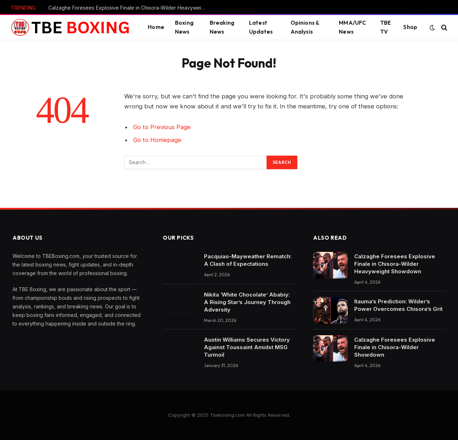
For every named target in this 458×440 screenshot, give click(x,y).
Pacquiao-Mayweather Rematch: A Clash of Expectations (248, 260)
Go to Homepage (157, 139)
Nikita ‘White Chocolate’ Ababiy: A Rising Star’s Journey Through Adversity (247, 302)
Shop (410, 27)
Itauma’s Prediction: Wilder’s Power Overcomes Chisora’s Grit (398, 305)
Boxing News (184, 27)
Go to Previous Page (162, 127)
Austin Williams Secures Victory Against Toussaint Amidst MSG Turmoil (247, 347)
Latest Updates (261, 27)
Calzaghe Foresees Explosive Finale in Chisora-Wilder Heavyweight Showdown (128, 8)
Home (156, 27)
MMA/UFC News (352, 27)
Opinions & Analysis (305, 27)
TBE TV (385, 27)
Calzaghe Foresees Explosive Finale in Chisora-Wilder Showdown (394, 347)
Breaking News (222, 27)
